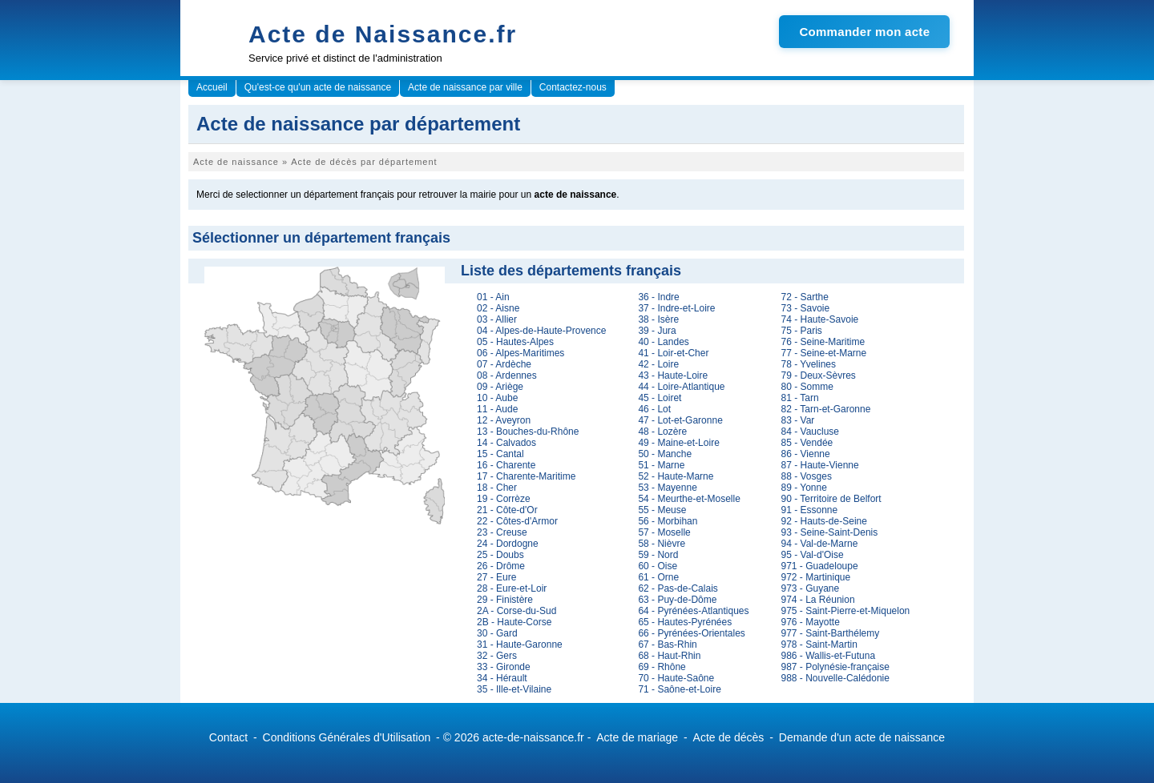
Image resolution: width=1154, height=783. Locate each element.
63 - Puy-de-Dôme (677, 599)
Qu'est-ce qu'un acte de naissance (317, 87)
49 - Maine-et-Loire (678, 442)
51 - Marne (661, 465)
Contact (228, 737)
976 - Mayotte (810, 622)
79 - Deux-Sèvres (818, 375)
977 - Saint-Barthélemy (830, 633)
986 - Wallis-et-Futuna (828, 655)
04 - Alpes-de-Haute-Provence (541, 330)
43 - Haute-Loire (673, 375)
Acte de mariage (637, 737)
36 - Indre (658, 297)
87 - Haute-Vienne (820, 465)
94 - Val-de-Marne (819, 543)
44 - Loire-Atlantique (681, 386)
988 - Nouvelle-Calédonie (835, 678)
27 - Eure (496, 577)
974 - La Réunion (818, 599)
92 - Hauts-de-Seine (824, 521)
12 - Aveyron (504, 420)
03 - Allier (497, 319)
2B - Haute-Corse (514, 622)
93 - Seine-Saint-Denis (829, 532)
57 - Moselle (664, 532)
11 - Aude (497, 409)
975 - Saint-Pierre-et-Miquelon (845, 610)
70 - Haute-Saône (676, 678)
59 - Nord (658, 554)
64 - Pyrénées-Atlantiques (693, 610)
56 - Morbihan (667, 521)
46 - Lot (654, 409)
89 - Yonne (804, 487)
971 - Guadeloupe (819, 566)
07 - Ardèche (504, 364)
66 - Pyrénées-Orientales (691, 633)
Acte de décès (729, 737)
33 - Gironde (504, 667)
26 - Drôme (501, 566)
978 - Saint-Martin (819, 644)
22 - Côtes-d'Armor (517, 521)
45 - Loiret (659, 398)
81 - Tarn (800, 398)
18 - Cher (497, 487)
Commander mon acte (864, 31)
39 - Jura (657, 330)
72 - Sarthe (805, 297)
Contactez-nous (573, 87)
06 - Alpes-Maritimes (520, 353)
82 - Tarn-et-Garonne (826, 409)
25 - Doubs (500, 554)
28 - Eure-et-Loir (512, 588)
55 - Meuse (662, 510)
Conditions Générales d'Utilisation (347, 737)
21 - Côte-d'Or (507, 510)
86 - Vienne (805, 454)
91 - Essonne (809, 510)
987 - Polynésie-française (835, 667)
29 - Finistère (505, 599)
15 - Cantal (500, 454)
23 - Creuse (502, 532)
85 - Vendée (807, 442)
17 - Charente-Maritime (526, 476)
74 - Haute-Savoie (820, 319)
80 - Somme (807, 386)
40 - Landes (663, 341)
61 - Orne (658, 577)
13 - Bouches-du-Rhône (528, 431)
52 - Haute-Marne (675, 476)
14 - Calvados (506, 442)
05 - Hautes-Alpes (515, 341)
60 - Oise (657, 566)
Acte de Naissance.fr (382, 34)
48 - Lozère (662, 431)
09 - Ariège (500, 386)
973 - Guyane (810, 588)
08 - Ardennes (507, 375)
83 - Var (798, 420)
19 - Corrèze (504, 498)
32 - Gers (497, 655)
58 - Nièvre (661, 543)
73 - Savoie (805, 308)
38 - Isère (658, 319)
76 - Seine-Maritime (823, 341)
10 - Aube (497, 398)
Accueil (212, 87)
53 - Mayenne (667, 487)
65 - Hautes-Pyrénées (685, 622)
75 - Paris (801, 330)
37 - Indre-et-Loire (676, 308)
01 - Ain (493, 297)
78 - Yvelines (809, 364)
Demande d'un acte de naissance (862, 737)
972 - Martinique (816, 577)
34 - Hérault (502, 678)
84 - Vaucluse (810, 431)
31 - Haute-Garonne (520, 644)
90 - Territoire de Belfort (831, 498)
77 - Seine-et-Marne (824, 353)
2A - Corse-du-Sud (516, 610)
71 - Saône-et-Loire (679, 689)
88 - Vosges (806, 476)
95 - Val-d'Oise (812, 554)
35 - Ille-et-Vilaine (514, 689)
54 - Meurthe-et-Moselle (689, 498)
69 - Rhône (661, 667)
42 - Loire (658, 364)
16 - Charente (506, 465)
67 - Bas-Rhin (667, 644)
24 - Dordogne (508, 543)
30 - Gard (497, 633)
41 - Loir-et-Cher (673, 353)
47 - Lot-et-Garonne (680, 420)
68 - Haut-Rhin (669, 655)
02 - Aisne (498, 308)
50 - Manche (665, 454)
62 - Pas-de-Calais (677, 588)
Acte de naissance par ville (465, 87)
